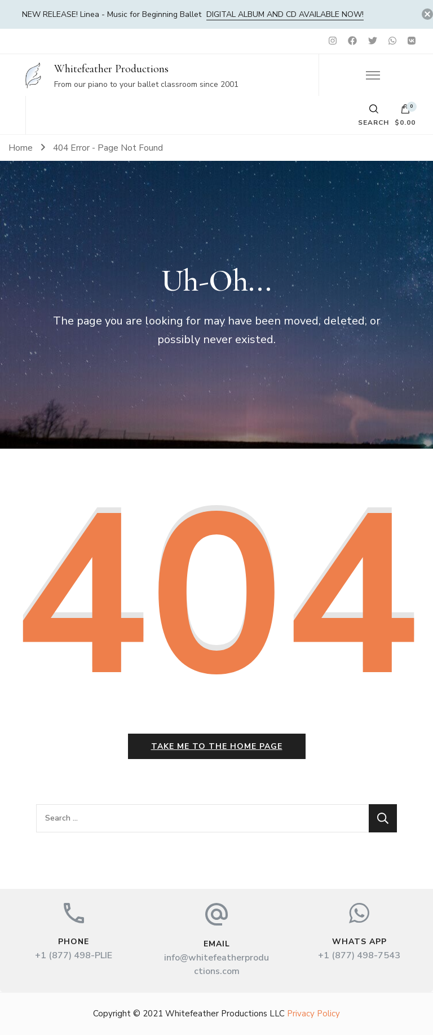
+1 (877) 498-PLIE (73, 955)
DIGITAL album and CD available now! (285, 14)
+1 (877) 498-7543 (359, 955)
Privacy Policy (313, 1013)
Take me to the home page (216, 746)
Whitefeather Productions (111, 69)
